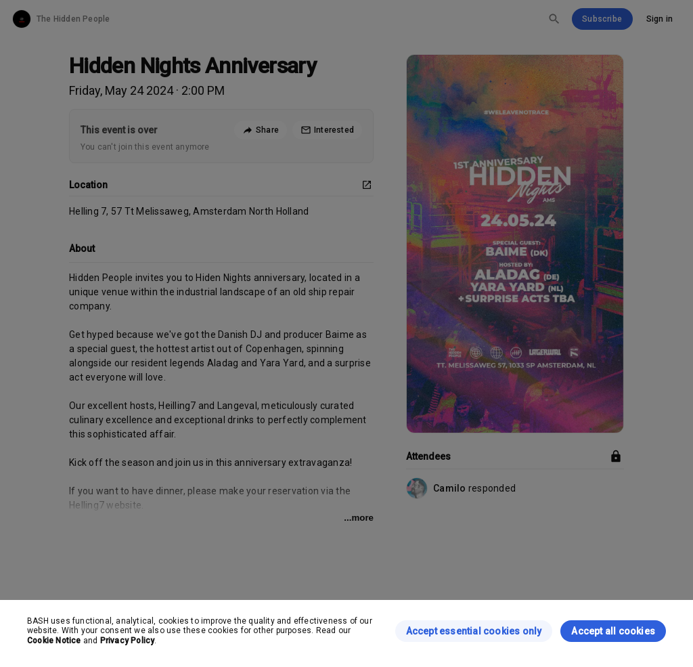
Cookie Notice (54, 640)
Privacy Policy (127, 640)
